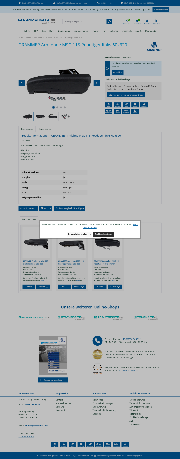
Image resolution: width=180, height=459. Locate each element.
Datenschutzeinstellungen (79, 234)
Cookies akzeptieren (103, 234)
